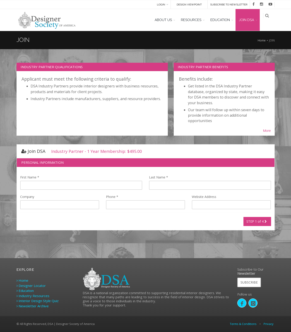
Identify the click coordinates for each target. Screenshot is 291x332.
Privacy (269, 324)
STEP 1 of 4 (257, 221)
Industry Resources (33, 296)
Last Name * (158, 177)
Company (27, 197)
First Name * (29, 177)
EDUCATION (223, 20)
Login (161, 4)
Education (25, 290)
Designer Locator (31, 285)
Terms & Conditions (243, 324)
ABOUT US (166, 20)
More (267, 131)
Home (262, 40)
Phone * (112, 197)
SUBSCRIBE (249, 282)
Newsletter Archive (33, 306)
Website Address (204, 197)
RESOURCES (194, 20)
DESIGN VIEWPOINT (189, 4)
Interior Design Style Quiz (38, 300)
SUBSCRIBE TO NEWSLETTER (229, 4)
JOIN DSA (249, 20)
